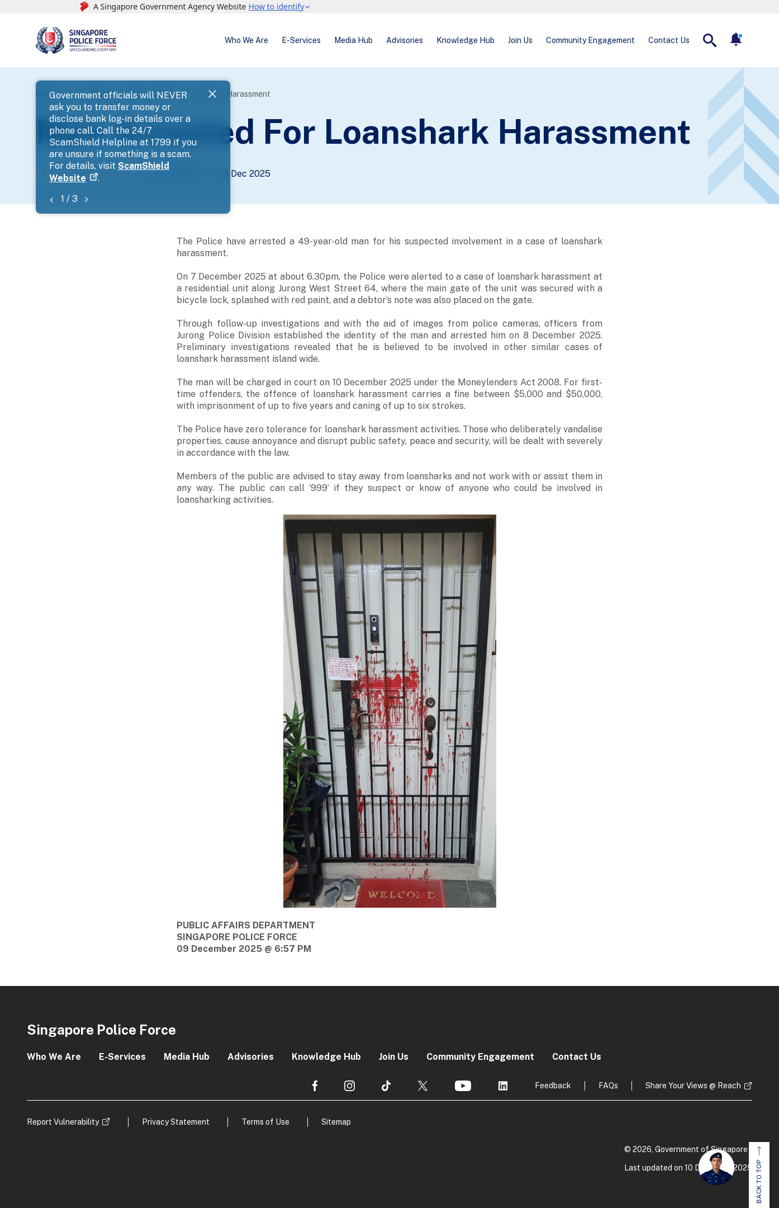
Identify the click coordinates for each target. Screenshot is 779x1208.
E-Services (301, 40)
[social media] (314, 1085)
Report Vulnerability (63, 1121)
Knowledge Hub (465, 40)
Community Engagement (590, 40)
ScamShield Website (307, 107)
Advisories (404, 40)
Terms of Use (265, 1121)
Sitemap (336, 1121)
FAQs (608, 1085)
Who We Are (246, 40)
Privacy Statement (176, 1121)
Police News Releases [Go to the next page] (82, 173)
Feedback (553, 1085)
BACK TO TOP (759, 1175)
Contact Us (669, 40)
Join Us (520, 40)
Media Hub (353, 40)
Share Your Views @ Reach (693, 1085)
